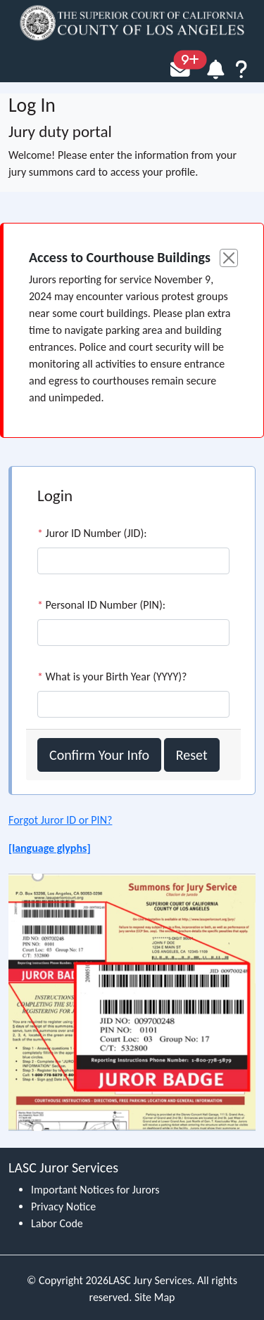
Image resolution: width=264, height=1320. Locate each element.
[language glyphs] (49, 848)
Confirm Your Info (99, 754)
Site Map (154, 1297)
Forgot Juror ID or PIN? (60, 820)
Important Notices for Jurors (95, 1189)
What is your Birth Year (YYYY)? (112, 676)
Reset (192, 754)
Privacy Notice (63, 1206)
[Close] (229, 258)
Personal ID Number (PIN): (101, 605)
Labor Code (57, 1223)
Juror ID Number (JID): (92, 533)
